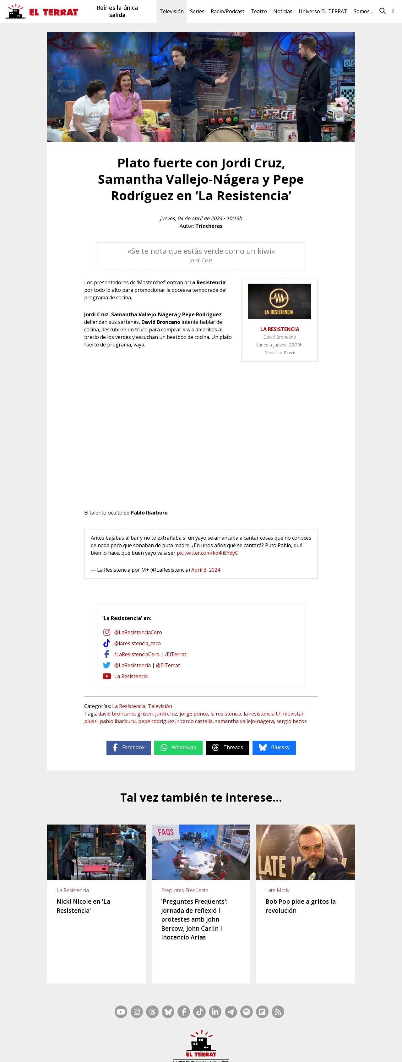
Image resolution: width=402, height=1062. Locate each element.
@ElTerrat (168, 665)
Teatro (259, 11)
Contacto (110, 1051)
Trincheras (208, 225)
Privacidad (324, 1051)
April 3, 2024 (205, 569)
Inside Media (250, 1043)
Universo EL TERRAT (323, 11)
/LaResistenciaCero (137, 654)
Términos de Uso (258, 1051)
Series (197, 11)
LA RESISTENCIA (279, 329)
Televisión (172, 11)
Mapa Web (211, 1043)
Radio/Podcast (227, 11)
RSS (230, 1043)
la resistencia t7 (262, 713)
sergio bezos (291, 721)
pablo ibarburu (118, 721)
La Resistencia (131, 676)
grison (145, 713)
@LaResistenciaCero (138, 632)
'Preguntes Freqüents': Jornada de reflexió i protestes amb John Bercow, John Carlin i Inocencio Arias (194, 919)
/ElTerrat (175, 654)
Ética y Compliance (219, 1051)
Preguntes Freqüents (184, 890)
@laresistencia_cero (137, 643)
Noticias (282, 11)
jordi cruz (166, 713)
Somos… (363, 11)
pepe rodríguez (156, 721)
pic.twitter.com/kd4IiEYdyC (207, 552)
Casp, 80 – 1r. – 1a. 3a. (143, 1051)
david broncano (116, 713)
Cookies (303, 1051)
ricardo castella (195, 721)
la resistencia (225, 713)
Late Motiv (277, 890)
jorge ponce (194, 713)
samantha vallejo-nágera (244, 721)
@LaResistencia (132, 665)
